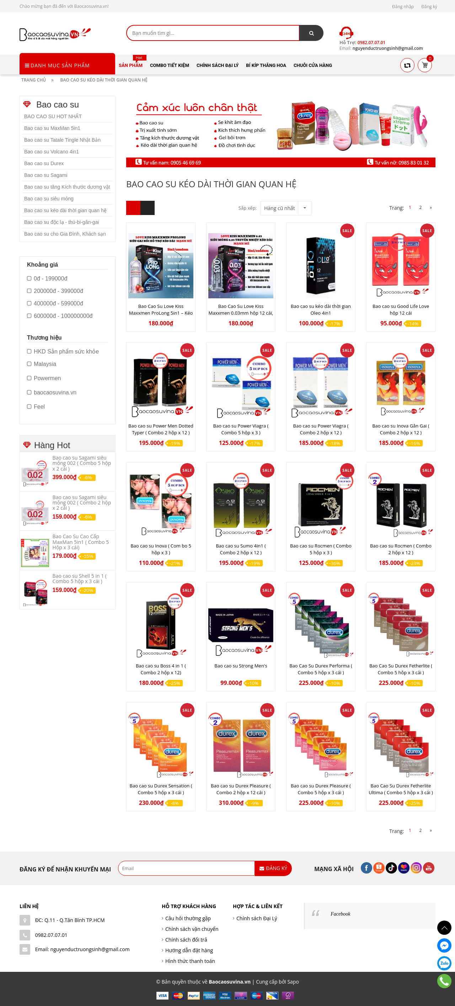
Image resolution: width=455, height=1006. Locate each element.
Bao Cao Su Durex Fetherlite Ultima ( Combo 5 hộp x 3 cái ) (401, 789)
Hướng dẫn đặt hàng (189, 950)
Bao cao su (57, 104)
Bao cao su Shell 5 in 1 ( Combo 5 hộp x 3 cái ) (80, 578)
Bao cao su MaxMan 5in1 (52, 128)
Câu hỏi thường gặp (188, 918)
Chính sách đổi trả (186, 939)
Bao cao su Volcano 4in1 (51, 151)
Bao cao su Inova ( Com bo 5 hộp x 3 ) (160, 549)
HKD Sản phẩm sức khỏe (63, 352)
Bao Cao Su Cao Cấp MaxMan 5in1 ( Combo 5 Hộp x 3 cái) (81, 542)
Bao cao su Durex (44, 163)
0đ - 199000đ (47, 279)
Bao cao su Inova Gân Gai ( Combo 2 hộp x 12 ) (400, 429)
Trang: (396, 207)
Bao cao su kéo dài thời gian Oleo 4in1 (321, 309)
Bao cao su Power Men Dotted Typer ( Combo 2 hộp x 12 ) (160, 429)
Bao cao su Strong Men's (240, 665)
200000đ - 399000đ (55, 291)
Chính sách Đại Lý (256, 918)
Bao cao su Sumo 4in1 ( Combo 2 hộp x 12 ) (241, 549)
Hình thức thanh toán (190, 961)
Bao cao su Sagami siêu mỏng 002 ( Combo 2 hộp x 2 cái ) (82, 503)
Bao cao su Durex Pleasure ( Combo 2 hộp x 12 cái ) (241, 789)
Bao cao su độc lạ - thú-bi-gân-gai (61, 222)
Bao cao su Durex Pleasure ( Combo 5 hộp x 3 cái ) (321, 789)
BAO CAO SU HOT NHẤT (53, 116)
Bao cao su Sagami (45, 175)
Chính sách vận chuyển (191, 929)
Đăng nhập (403, 7)
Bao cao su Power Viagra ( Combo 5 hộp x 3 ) (241, 429)
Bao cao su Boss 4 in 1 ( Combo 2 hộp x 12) (161, 669)
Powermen (44, 378)
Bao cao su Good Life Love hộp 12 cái (401, 309)
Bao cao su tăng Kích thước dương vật (67, 187)
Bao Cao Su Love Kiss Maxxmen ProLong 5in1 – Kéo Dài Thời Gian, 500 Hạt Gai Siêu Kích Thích (161, 316)
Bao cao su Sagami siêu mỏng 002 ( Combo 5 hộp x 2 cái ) (82, 463)
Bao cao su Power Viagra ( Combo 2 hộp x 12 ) (321, 429)
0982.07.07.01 (51, 935)
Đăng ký (429, 7)
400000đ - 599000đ (55, 303)
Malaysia (41, 364)
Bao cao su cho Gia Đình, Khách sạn (65, 234)
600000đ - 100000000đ (60, 316)
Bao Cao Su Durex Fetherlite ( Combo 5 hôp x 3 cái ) (400, 669)
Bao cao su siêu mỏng (49, 198)
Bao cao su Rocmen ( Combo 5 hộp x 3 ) (321, 549)
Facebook (340, 914)
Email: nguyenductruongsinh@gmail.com (82, 949)
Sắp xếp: (248, 208)
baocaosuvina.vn (51, 392)
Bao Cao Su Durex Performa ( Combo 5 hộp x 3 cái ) (320, 669)
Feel (36, 407)
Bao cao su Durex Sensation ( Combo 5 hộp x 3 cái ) (161, 789)
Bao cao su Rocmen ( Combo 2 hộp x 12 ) (401, 549)
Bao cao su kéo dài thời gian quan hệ (65, 210)
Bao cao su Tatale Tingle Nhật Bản (62, 140)
